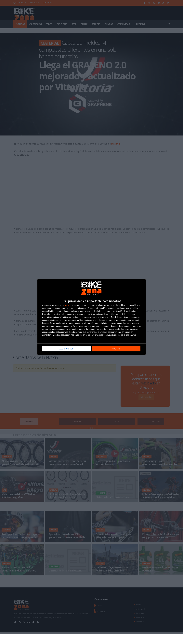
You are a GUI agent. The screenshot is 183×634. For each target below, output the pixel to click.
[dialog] (91, 317)
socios (67, 305)
